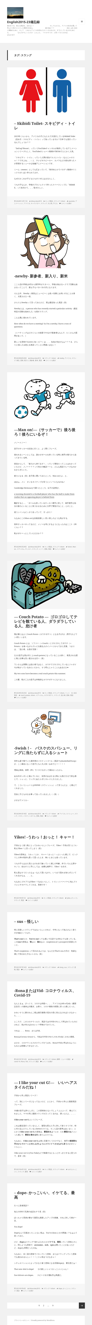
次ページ (82, 1306)
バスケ (20, 816)
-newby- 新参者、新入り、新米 (41, 276)
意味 (21, 360)
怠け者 (63, 695)
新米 (36, 360)
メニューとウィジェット (82, 24)
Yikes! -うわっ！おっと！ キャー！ (44, 837)
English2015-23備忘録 (23, 22)
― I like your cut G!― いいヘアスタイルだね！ (45, 1085)
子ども (55, 203)
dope (60, 1288)
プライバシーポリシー (21, 1320)
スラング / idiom (59, 201)
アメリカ (27, 203)
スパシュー (70, 814)
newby (61, 358)
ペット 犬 (69, 693)
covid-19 (17, 1061)
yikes (68, 898)
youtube (72, 201)
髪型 (26, 1172)
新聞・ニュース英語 (63, 1059)
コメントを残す (66, 203)
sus (65, 967)
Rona (23, 1061)
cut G (70, 1169)
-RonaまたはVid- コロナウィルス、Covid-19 (45, 993)
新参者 (32, 360)
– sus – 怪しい (26, 921)
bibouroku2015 (36, 201)
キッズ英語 (49, 201)
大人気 (50, 203)
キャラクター (35, 203)
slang (61, 967)
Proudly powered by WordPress (43, 1320)
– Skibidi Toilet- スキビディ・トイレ (44, 125)
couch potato (25, 695)
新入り (26, 360)
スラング (44, 203)
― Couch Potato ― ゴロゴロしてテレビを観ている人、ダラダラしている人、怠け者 (45, 621)
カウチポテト (48, 695)
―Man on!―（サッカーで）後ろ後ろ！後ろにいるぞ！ (44, 432)
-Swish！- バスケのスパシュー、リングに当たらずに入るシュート (46, 750)
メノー (41, 549)
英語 (40, 360)
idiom (70, 547)
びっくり (74, 898)
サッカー (28, 549)
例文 (17, 360)
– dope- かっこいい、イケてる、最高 (44, 1195)
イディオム (20, 549)
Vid (27, 1061)
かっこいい (67, 1288)
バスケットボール (29, 816)
